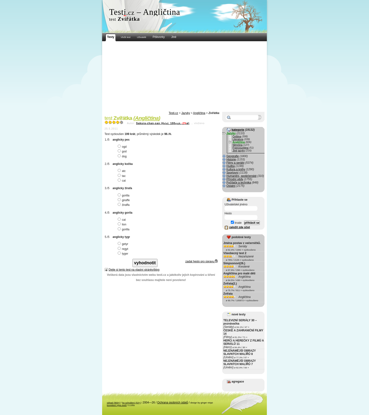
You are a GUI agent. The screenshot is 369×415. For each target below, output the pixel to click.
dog (123, 156)
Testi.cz (173, 113)
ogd (123, 146)
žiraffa (124, 205)
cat (122, 180)
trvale (236, 222)
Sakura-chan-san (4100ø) (162, 123)
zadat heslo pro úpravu (201, 261)
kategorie (238, 129)
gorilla (124, 195)
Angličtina (199, 113)
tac (122, 176)
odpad (113, 402)
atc (122, 171)
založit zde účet (239, 227)
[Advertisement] (184, 77)
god (123, 151)
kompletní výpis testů (117, 405)
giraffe (124, 200)
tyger (123, 253)
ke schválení (131, 402)
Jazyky (185, 113)
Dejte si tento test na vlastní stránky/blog (134, 269)
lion (122, 224)
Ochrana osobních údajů (172, 402)
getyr (123, 244)
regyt (123, 249)
